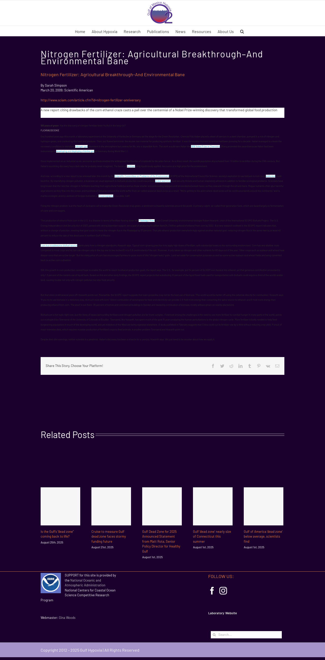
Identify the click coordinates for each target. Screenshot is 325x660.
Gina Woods (67, 618)
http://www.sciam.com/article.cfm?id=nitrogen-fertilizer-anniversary (91, 100)
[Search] (214, 634)
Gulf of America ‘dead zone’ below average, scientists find (263, 536)
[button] (242, 31)
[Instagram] (223, 590)
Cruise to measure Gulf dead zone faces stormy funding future (108, 536)
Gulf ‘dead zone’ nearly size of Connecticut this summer (212, 536)
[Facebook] (212, 590)
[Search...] (246, 634)
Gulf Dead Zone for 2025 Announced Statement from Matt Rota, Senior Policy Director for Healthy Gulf (161, 541)
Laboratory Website (222, 613)
